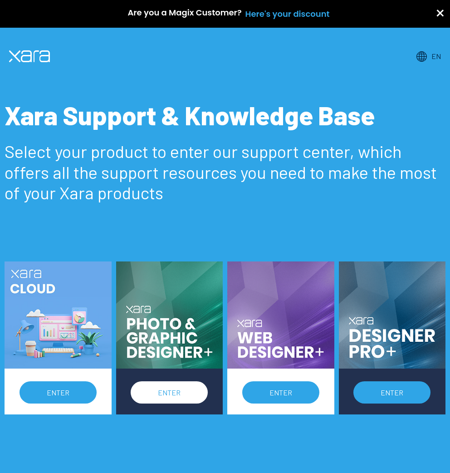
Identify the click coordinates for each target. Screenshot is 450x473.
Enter (58, 392)
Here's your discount (287, 14)
